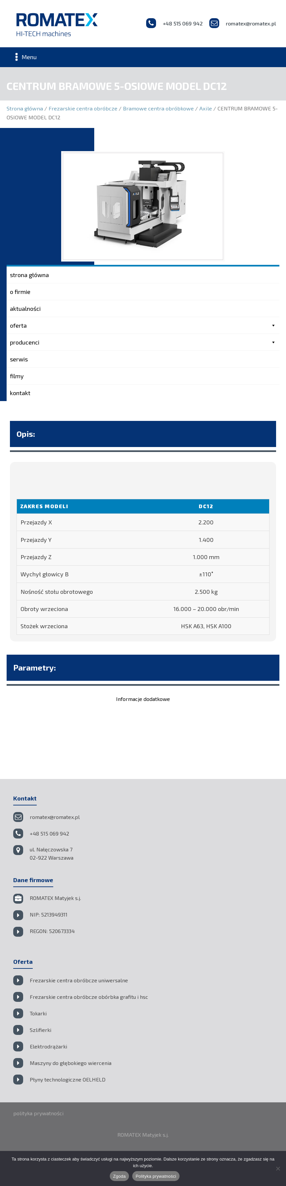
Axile (205, 108)
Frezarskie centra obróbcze (83, 108)
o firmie (20, 291)
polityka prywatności (38, 1113)
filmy (17, 376)
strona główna (29, 274)
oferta (143, 325)
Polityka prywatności (156, 1176)
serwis (19, 359)
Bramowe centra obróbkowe (158, 108)
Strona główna (25, 108)
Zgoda (119, 1176)
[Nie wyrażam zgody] (277, 1168)
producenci (143, 342)
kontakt (20, 392)
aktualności (25, 308)
